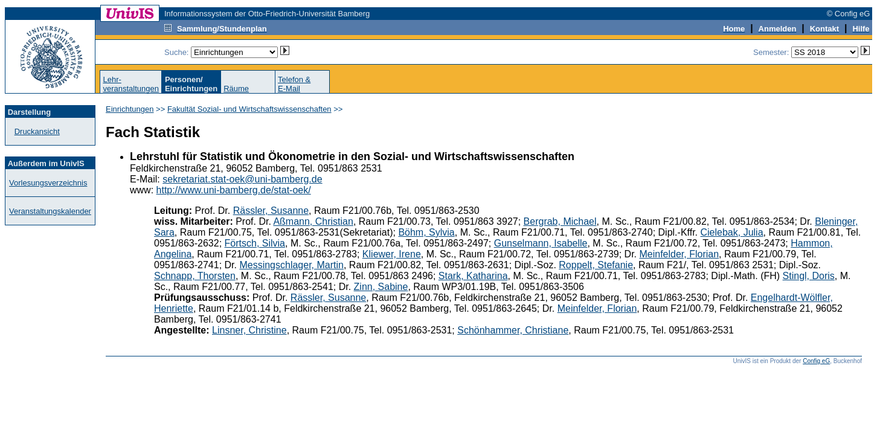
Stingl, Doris (809, 276)
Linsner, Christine (249, 330)
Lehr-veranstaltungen (131, 84)
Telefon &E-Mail (294, 84)
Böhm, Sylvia (426, 232)
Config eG (816, 361)
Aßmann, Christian (313, 221)
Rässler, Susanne (271, 210)
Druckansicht (37, 131)
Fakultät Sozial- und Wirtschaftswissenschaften (249, 109)
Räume (236, 88)
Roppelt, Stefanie (596, 265)
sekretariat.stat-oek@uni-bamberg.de (242, 179)
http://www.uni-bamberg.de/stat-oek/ (233, 190)
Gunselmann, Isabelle (541, 243)
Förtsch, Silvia (255, 243)
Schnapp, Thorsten (195, 276)
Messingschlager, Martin (291, 265)
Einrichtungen (130, 109)
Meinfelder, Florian (679, 254)
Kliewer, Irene (391, 254)
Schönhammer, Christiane (512, 330)
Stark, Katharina (473, 276)
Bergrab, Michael (560, 221)
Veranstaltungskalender (50, 211)
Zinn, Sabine (381, 287)
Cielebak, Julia (732, 232)
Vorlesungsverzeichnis (48, 182)
